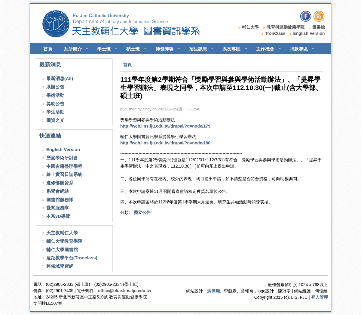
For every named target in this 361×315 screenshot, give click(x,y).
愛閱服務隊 (57, 207)
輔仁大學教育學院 (64, 241)
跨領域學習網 (59, 266)
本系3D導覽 (58, 216)
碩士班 (134, 49)
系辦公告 (55, 86)
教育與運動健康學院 (285, 27)
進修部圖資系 (59, 182)
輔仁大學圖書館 (62, 249)
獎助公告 (55, 103)
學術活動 (55, 95)
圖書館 (318, 27)
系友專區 (232, 49)
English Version (309, 33)
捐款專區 (299, 49)
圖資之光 (55, 120)
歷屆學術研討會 (62, 157)
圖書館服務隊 (59, 199)
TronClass (275, 33)
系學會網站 (57, 191)
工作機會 (266, 49)
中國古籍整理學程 (64, 166)
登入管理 (319, 297)
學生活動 (55, 111)
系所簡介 (73, 49)
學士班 (105, 49)
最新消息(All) (59, 78)
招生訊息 (199, 49)
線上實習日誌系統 (64, 174)
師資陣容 (165, 49)
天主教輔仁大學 (62, 232)
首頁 (47, 48)
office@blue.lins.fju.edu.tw (124, 290)
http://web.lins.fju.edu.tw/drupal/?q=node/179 (165, 126)
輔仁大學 (250, 27)
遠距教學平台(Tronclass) (71, 257)
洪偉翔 (213, 291)
